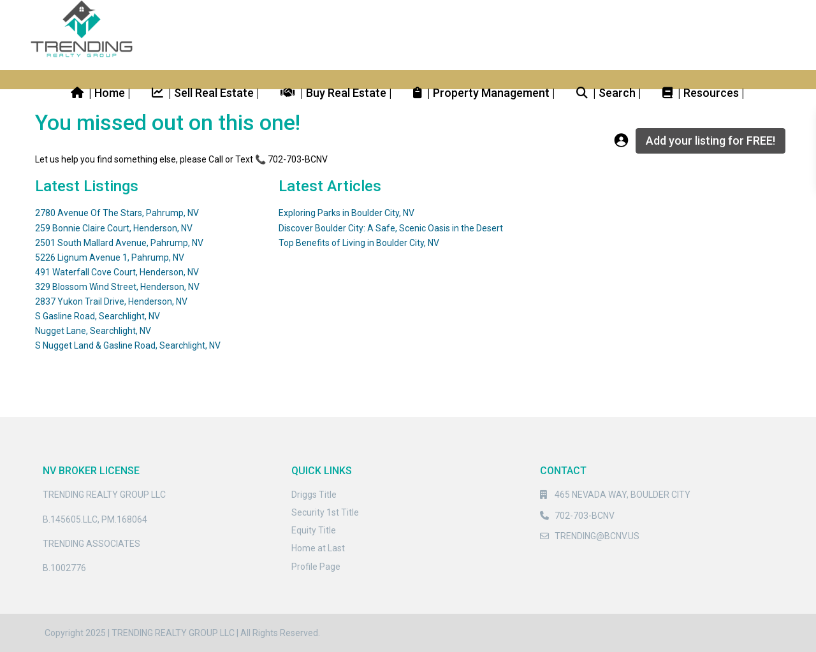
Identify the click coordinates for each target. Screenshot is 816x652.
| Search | (608, 92)
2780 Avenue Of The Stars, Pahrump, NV (117, 213)
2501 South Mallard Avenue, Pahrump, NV (119, 243)
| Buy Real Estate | (336, 92)
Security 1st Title (325, 512)
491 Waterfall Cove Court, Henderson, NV (117, 272)
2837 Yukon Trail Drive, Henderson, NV (111, 301)
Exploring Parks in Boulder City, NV (346, 213)
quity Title (316, 530)
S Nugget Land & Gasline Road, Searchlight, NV (128, 345)
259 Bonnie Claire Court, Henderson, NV (114, 228)
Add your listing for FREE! (710, 140)
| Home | (101, 92)
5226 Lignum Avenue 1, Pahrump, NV (109, 257)
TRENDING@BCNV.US (597, 536)
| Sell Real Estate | (205, 92)
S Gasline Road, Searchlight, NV (97, 316)
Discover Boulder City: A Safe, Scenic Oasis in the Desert (391, 228)
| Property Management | (484, 92)
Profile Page (315, 566)
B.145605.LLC (70, 519)
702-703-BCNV (585, 516)
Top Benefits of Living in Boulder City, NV (359, 243)
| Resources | (703, 92)
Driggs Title (314, 494)
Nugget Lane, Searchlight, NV (93, 331)
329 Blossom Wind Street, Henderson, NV (117, 287)
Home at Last (318, 548)
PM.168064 (124, 519)
